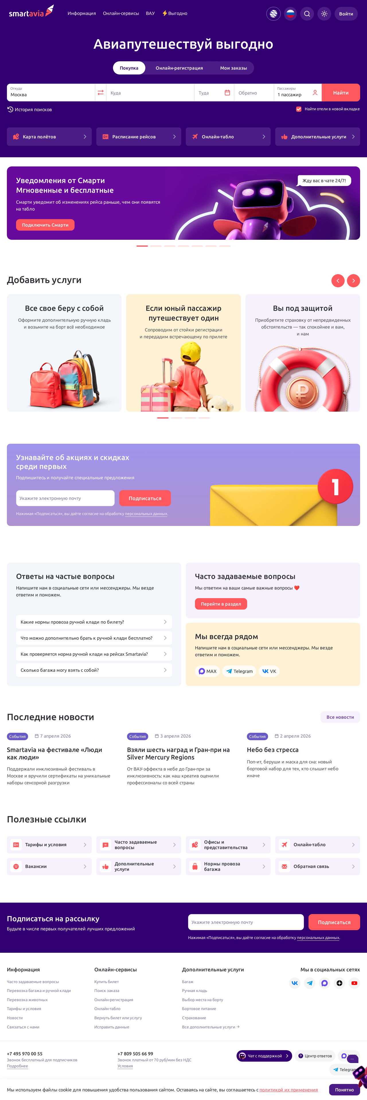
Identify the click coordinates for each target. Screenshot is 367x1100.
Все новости (340, 717)
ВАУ (150, 13)
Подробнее (17, 1066)
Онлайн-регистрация (179, 68)
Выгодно (174, 13)
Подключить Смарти (45, 225)
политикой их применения (288, 1089)
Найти (341, 92)
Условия (125, 1066)
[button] (142, 246)
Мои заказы (233, 68)
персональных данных (146, 513)
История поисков (29, 109)
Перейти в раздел (221, 604)
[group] (64, 353)
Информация (82, 13)
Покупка (129, 68)
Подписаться (145, 498)
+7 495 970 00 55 (24, 1053)
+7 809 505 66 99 (135, 1053)
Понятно (344, 1090)
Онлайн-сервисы (121, 13)
